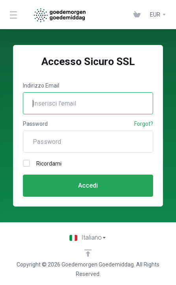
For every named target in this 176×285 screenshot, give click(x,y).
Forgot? (143, 124)
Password (35, 124)
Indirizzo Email (41, 85)
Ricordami (42, 163)
